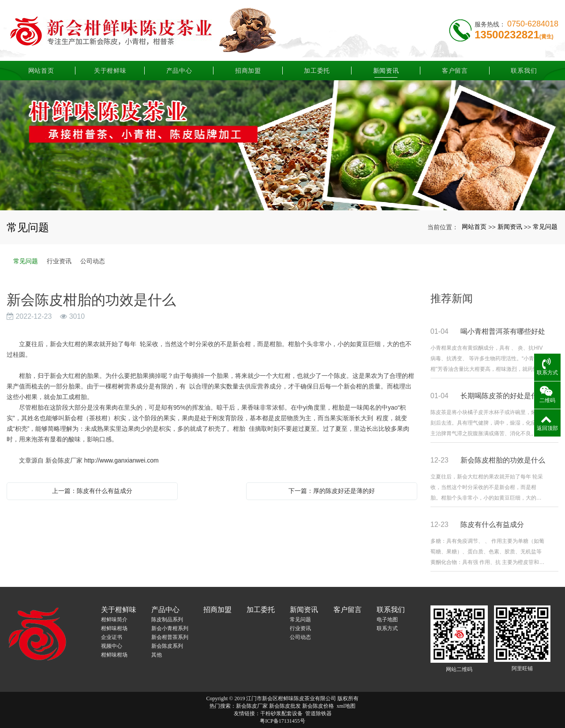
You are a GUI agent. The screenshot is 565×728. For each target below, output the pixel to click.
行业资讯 (59, 261)
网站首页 (41, 68)
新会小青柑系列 (169, 628)
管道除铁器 (318, 713)
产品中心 (179, 68)
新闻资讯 (386, 68)
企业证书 (111, 637)
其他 (156, 655)
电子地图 (387, 619)
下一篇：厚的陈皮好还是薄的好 (331, 490)
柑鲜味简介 (114, 619)
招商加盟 (248, 68)
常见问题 (545, 226)
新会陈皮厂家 (252, 706)
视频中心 (111, 646)
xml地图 (346, 706)
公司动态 (92, 261)
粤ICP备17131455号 (282, 721)
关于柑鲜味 (110, 68)
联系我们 (524, 68)
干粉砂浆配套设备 (281, 713)
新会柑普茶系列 (169, 637)
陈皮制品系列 (167, 619)
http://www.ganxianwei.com (121, 460)
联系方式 (387, 628)
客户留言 (455, 68)
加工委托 (317, 68)
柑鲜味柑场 (114, 628)
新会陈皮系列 (167, 646)
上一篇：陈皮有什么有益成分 (92, 490)
